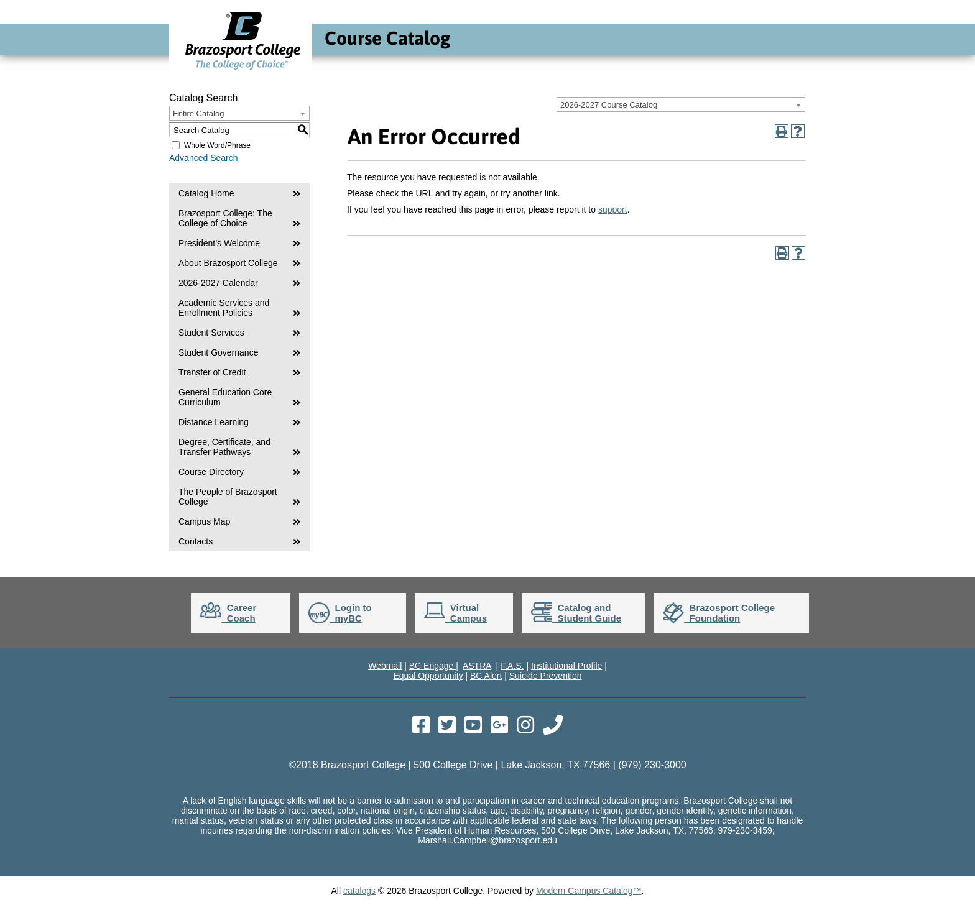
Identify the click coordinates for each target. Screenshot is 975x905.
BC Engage (432, 666)
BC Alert (486, 676)
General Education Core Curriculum (225, 397)
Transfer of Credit (212, 372)
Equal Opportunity (428, 676)
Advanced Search (203, 158)
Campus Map (204, 521)
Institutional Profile (566, 666)
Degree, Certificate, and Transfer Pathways (224, 447)
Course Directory (211, 472)
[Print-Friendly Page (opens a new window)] (781, 131)
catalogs (359, 891)
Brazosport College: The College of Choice (225, 218)
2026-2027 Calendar (218, 283)
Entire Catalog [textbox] (198, 113)
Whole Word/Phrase (217, 145)
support (612, 209)
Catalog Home (206, 193)
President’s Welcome (219, 243)
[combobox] (681, 104)
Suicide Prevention (545, 676)
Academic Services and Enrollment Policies (223, 308)
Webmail (385, 666)
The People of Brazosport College (227, 497)
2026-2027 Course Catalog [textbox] (608, 104)
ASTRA (477, 666)
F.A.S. (512, 666)
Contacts (195, 541)
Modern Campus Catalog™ (589, 891)
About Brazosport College (228, 263)
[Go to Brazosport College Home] (243, 70)
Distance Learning (213, 422)
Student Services (211, 333)
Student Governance (218, 352)
